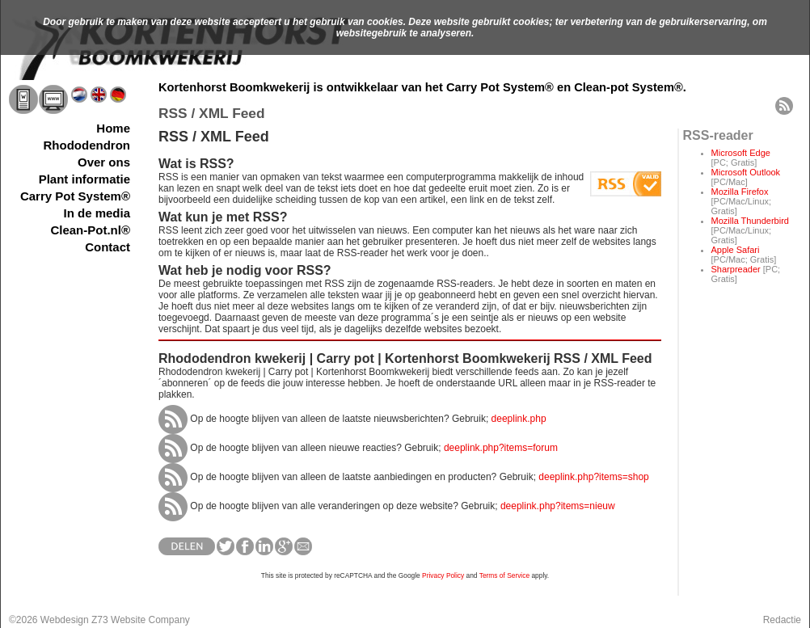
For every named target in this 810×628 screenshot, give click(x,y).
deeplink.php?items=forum (501, 447)
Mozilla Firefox (740, 191)
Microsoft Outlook (746, 172)
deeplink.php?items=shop (593, 477)
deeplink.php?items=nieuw (557, 506)
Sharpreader (736, 269)
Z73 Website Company (140, 620)
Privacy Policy (443, 575)
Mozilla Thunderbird (750, 220)
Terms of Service (504, 575)
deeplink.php (518, 418)
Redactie (782, 620)
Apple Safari (735, 250)
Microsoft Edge (740, 153)
